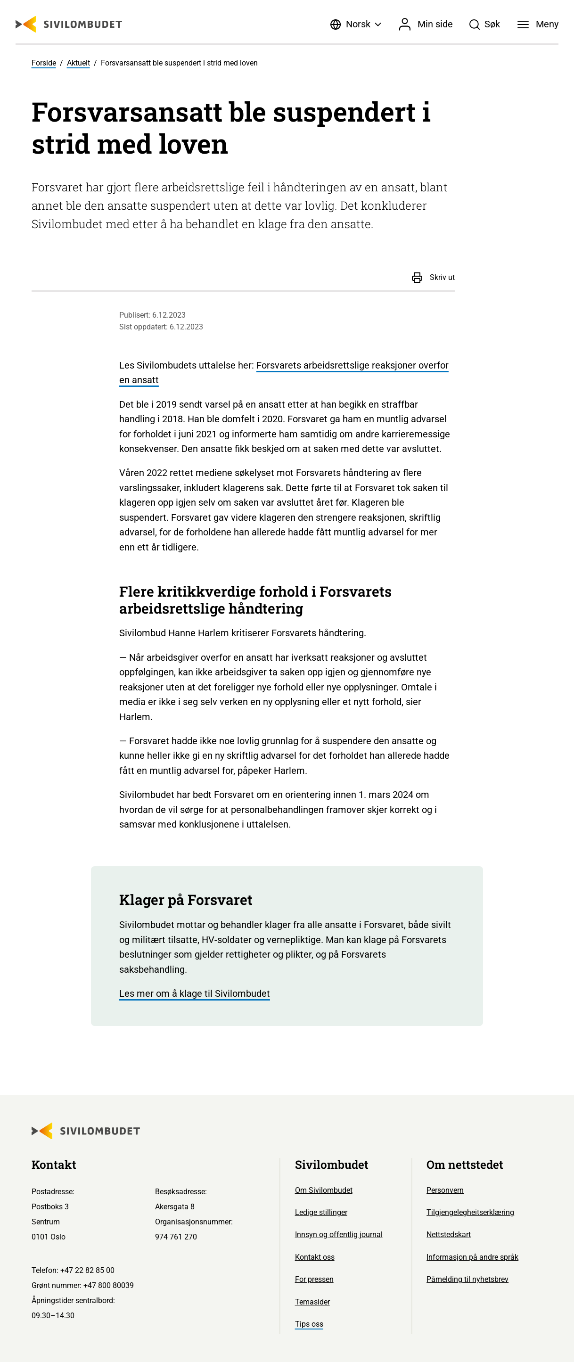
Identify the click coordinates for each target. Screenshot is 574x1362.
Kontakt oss (315, 1257)
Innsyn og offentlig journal (339, 1234)
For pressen (314, 1279)
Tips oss (309, 1324)
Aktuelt (78, 62)
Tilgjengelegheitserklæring (470, 1212)
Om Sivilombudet (324, 1190)
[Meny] (538, 24)
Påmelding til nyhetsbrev (467, 1279)
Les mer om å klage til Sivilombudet (194, 993)
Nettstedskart (448, 1234)
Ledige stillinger (321, 1212)
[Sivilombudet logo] (69, 24)
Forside (44, 62)
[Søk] (484, 24)
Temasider (312, 1301)
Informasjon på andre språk (472, 1257)
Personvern (445, 1190)
